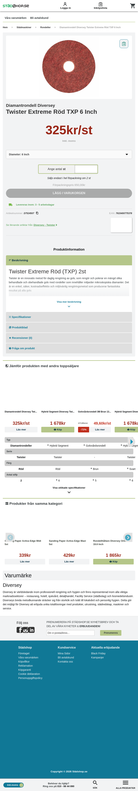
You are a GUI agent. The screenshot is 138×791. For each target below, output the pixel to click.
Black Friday (98, 653)
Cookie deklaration (29, 673)
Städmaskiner (24, 27)
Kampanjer (97, 657)
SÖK (95, 784)
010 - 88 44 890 (65, 786)
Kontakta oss (65, 661)
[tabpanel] (69, 67)
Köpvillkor (24, 661)
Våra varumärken (28, 657)
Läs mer (21, 429)
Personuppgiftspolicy (30, 678)
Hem (5, 27)
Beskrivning (18, 260)
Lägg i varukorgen (69, 193)
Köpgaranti (24, 669)
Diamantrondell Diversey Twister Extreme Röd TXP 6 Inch (90, 27)
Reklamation (25, 665)
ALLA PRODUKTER (125, 784)
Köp (58, 429)
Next (127, 537)
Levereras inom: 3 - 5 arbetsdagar (35, 204)
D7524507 (31, 213)
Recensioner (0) (20, 337)
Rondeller (45, 27)
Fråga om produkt (22, 348)
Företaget (24, 653)
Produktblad (18, 327)
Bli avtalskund (66, 657)
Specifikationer (20, 317)
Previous (10, 537)
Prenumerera (111, 633)
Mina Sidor (64, 653)
